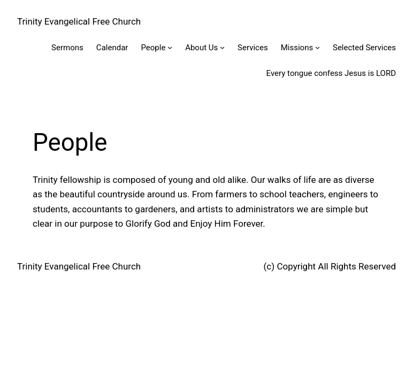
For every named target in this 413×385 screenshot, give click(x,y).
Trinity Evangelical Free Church (79, 21)
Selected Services (364, 47)
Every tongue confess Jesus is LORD (331, 73)
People (153, 47)
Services (253, 47)
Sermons (67, 47)
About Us (201, 47)
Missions (297, 47)
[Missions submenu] (317, 47)
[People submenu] (169, 47)
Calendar (112, 47)
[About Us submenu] (222, 47)
